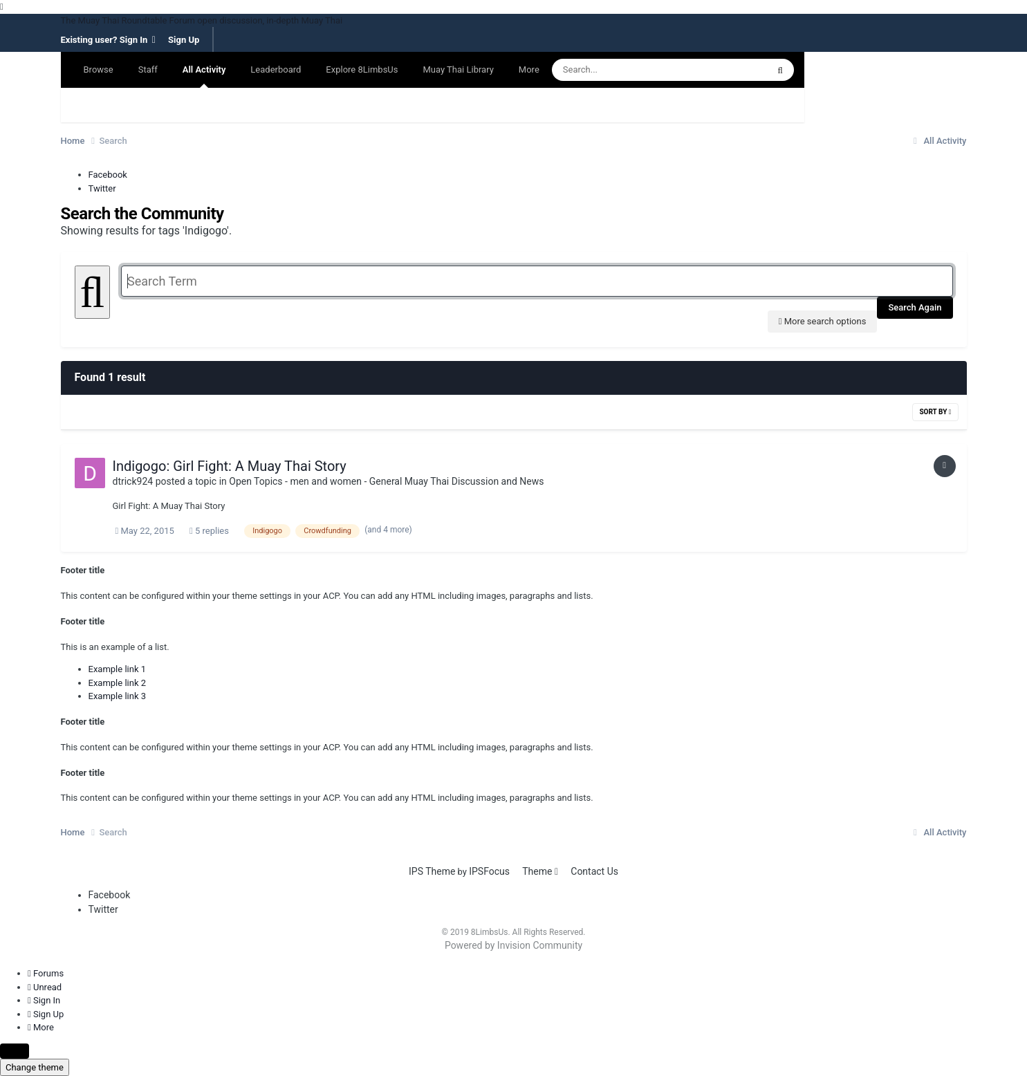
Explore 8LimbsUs (362, 69)
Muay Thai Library (458, 69)
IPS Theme (432, 871)
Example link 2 (118, 683)
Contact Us (594, 871)
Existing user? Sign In (108, 40)
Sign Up (183, 40)
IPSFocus (489, 871)
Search (87, 105)
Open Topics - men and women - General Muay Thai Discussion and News (386, 481)
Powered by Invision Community (513, 945)
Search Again (914, 307)
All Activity (204, 76)
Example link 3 (118, 696)
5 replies (209, 531)
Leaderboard (275, 69)
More (529, 69)
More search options (823, 321)
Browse (98, 69)
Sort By (935, 412)
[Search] (646, 70)
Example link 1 (118, 669)
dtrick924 (133, 481)
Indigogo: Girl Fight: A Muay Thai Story (229, 466)
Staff (148, 69)
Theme (540, 871)
